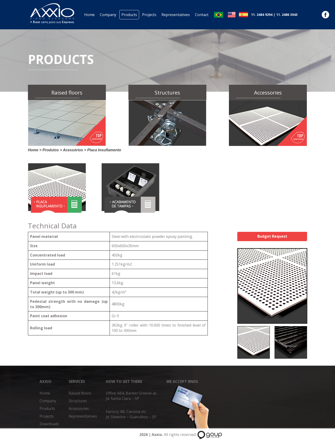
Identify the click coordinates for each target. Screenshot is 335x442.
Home (89, 14)
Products (129, 14)
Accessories (79, 408)
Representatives (175, 14)
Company (108, 14)
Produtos (51, 150)
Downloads (49, 423)
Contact (201, 14)
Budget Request (272, 236)
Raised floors (80, 393)
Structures (78, 400)
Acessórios (73, 150)
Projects (149, 14)
